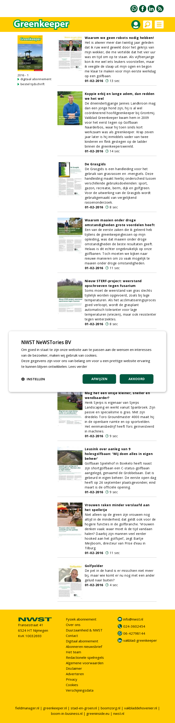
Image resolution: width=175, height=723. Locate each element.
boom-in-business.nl (66, 713)
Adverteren (75, 674)
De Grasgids (95, 164)
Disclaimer (74, 668)
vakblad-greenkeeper (140, 640)
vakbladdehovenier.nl (140, 708)
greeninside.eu (97, 713)
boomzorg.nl (110, 708)
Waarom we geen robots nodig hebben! (119, 38)
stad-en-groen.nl (84, 708)
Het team (73, 652)
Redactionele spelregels (85, 657)
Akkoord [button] (137, 379)
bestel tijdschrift (33, 84)
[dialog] (87, 361)
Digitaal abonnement (82, 641)
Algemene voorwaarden (84, 663)
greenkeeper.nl (55, 708)
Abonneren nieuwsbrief (84, 646)
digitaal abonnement (36, 79)
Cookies (72, 684)
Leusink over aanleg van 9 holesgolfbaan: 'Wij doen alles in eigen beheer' (119, 454)
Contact (72, 635)
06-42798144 (134, 633)
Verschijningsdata (79, 690)
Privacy (71, 679)
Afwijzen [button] (99, 379)
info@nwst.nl (133, 619)
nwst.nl (118, 713)
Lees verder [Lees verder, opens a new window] (78, 366)
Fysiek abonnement (81, 619)
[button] (33, 378)
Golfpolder (94, 566)
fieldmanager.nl (27, 708)
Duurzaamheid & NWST (84, 630)
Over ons (73, 624)
